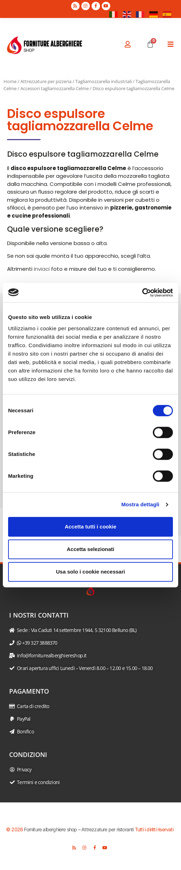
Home (10, 81)
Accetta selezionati (90, 549)
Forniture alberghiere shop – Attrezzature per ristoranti (78, 829)
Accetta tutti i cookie (91, 527)
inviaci (42, 269)
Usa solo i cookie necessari (90, 572)
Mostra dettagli (140, 504)
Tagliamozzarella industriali (103, 81)
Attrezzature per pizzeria (45, 81)
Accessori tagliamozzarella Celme (54, 88)
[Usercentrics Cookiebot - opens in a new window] (142, 292)
